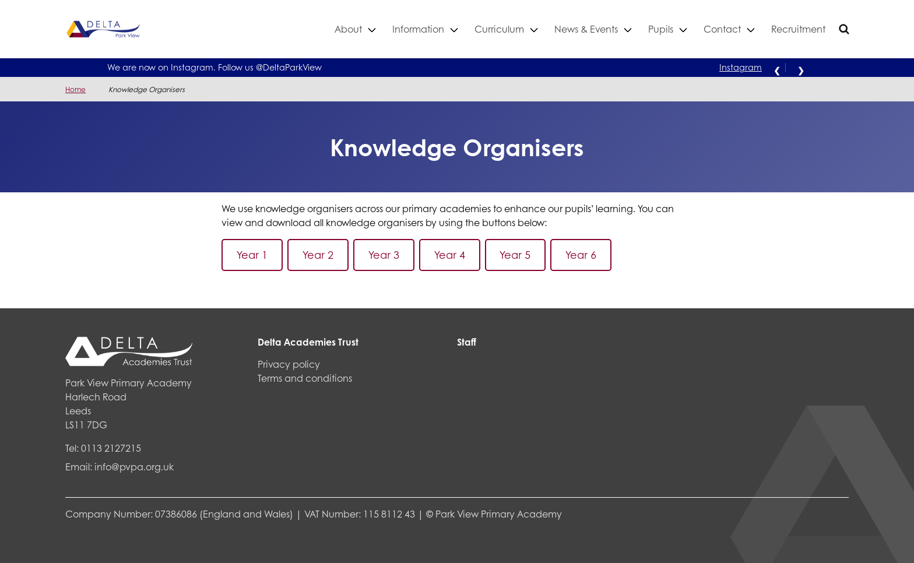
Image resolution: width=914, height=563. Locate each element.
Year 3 (383, 254)
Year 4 (449, 254)
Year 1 (252, 254)
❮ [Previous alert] (777, 69)
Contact (722, 29)
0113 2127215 (111, 448)
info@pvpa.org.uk (134, 466)
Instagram (740, 67)
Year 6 (580, 254)
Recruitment (798, 29)
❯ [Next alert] (800, 69)
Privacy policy (289, 364)
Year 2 (318, 254)
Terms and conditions (305, 378)
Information (418, 29)
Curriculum (499, 29)
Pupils (660, 29)
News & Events (586, 29)
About (348, 29)
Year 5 (515, 254)
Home (75, 89)
